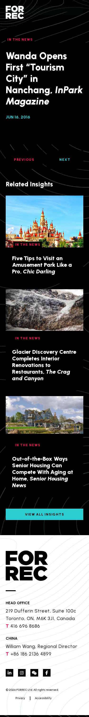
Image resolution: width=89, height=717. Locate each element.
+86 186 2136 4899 (31, 654)
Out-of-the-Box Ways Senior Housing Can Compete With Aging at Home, (42, 472)
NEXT (64, 160)
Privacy (10, 700)
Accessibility (33, 700)
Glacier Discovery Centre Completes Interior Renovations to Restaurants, (44, 365)
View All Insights (44, 514)
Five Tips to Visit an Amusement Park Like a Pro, (42, 265)
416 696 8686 (25, 626)
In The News (20, 40)
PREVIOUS (24, 160)
